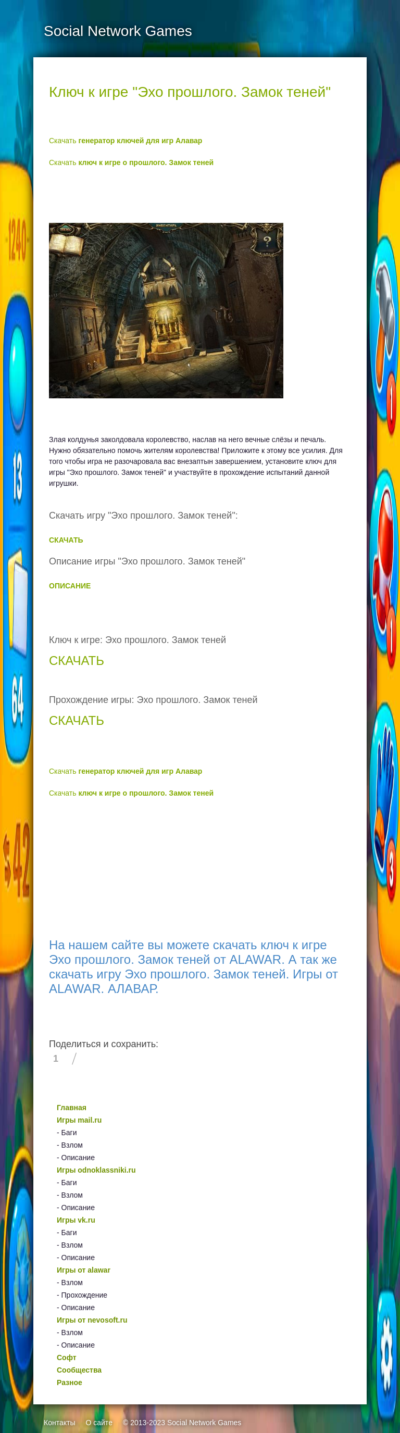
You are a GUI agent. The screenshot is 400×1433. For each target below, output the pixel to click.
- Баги (67, 1132)
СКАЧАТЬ (66, 540)
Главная (71, 1107)
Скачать (125, 140)
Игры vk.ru (76, 1220)
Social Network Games (204, 1422)
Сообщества (79, 1370)
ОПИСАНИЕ (70, 586)
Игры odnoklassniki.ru (96, 1170)
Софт (67, 1357)
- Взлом (70, 1145)
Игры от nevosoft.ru (92, 1320)
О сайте (98, 1422)
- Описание (76, 1157)
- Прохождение (82, 1295)
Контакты (59, 1422)
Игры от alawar (83, 1270)
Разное (69, 1382)
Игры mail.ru (79, 1120)
